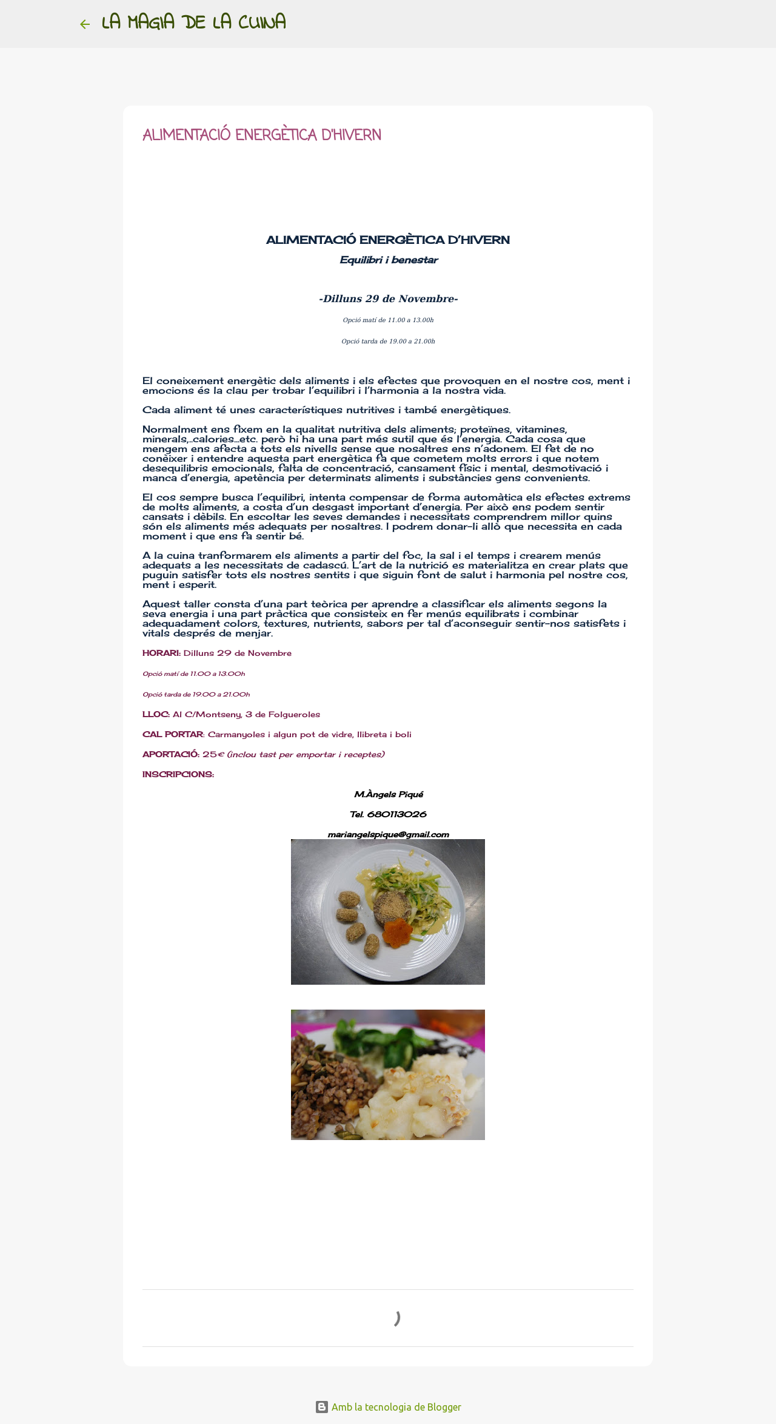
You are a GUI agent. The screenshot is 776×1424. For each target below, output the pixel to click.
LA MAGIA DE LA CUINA (194, 24)
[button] (149, 178)
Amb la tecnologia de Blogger (388, 1407)
